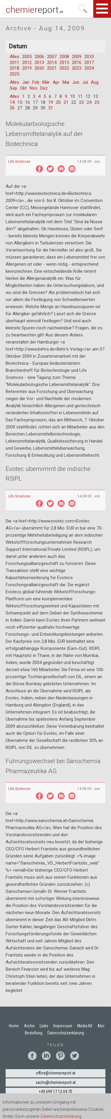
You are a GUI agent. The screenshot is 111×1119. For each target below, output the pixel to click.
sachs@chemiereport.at (56, 1082)
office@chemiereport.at (55, 1073)
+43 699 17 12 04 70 (55, 1091)
